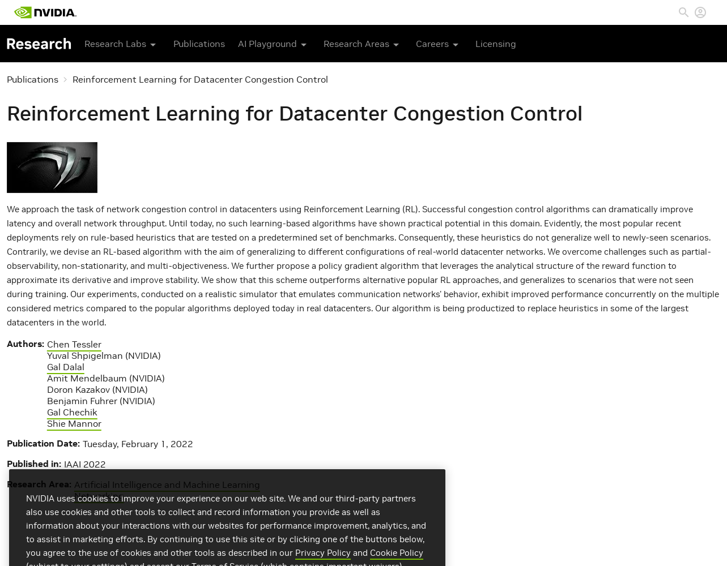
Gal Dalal (65, 366)
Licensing (495, 43)
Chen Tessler (74, 344)
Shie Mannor (74, 423)
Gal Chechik (72, 412)
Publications (199, 43)
